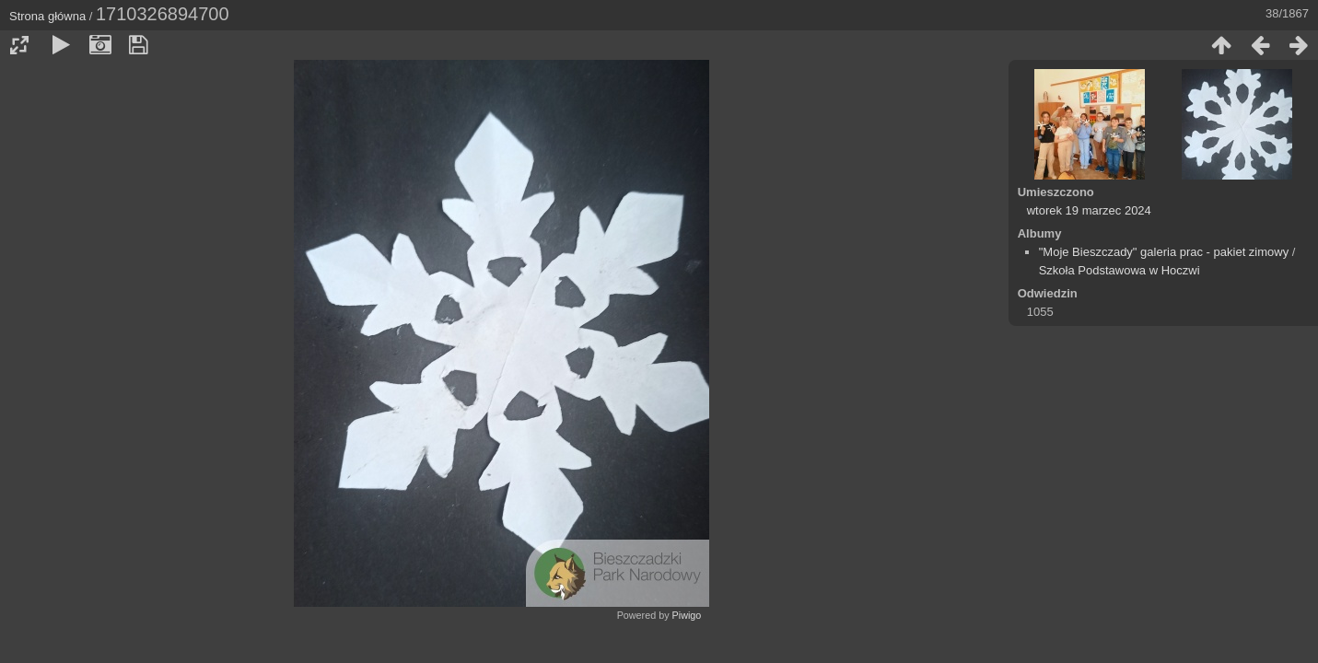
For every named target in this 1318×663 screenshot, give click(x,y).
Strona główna (47, 16)
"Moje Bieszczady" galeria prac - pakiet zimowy (1164, 252)
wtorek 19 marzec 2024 (1089, 210)
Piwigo (687, 615)
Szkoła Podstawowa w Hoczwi (1119, 270)
